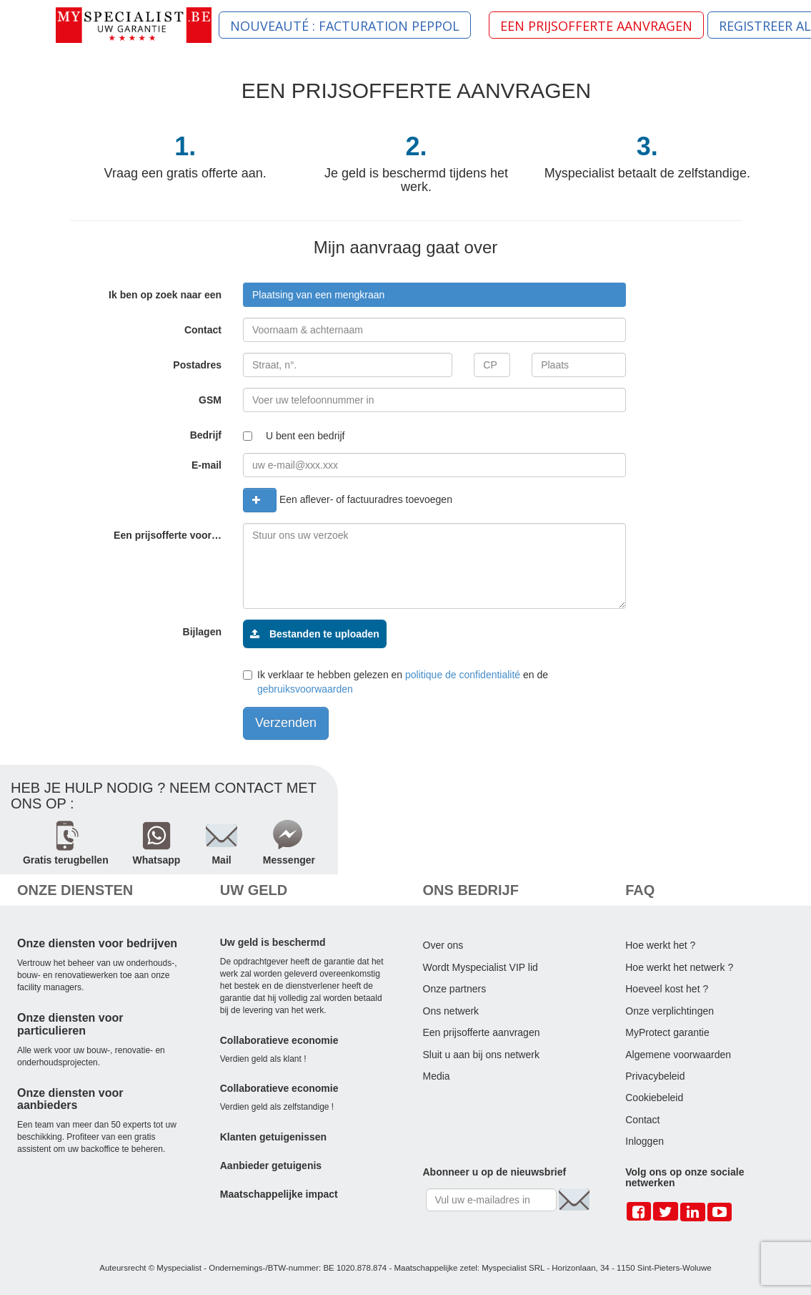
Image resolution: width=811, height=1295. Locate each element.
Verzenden (286, 722)
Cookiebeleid (654, 1097)
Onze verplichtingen (669, 1011)
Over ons (443, 945)
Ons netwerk (451, 1011)
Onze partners (455, 989)
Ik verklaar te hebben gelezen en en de (395, 682)
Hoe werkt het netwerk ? (679, 967)
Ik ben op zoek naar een (165, 294)
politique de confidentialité (462, 674)
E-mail (206, 465)
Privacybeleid (655, 1076)
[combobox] (434, 295)
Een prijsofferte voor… (168, 535)
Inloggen (644, 1141)
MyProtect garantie (667, 1032)
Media (436, 1076)
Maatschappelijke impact (279, 1194)
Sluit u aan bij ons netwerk (481, 1054)
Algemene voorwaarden (678, 1054)
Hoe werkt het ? (660, 945)
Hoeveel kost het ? (666, 989)
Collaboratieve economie (279, 1040)
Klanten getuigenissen (273, 1137)
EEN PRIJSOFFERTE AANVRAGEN (596, 25)
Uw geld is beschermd (273, 942)
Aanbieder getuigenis (271, 1165)
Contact (203, 330)
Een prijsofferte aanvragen (481, 1032)
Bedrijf (206, 435)
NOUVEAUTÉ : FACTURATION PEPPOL (344, 25)
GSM (210, 400)
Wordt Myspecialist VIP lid (480, 967)
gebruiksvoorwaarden (305, 689)
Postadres (197, 365)
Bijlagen (202, 631)
